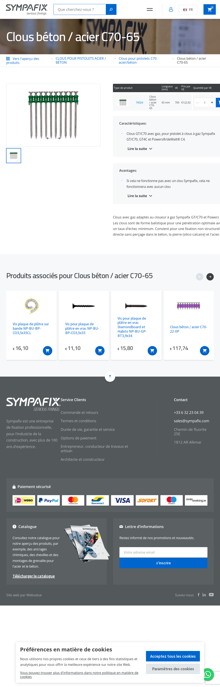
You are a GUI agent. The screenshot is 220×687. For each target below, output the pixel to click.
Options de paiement (78, 437)
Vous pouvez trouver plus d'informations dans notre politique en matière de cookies (79, 675)
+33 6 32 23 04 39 (188, 412)
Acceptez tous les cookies (173, 656)
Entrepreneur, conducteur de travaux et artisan (94, 448)
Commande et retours (79, 412)
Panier (211, 9)
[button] (50, 138)
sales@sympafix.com (191, 420)
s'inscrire (163, 562)
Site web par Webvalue (24, 595)
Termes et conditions (78, 420)
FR (188, 9)
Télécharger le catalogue (34, 575)
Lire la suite (137, 149)
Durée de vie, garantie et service (88, 429)
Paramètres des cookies (173, 668)
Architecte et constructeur (83, 459)
